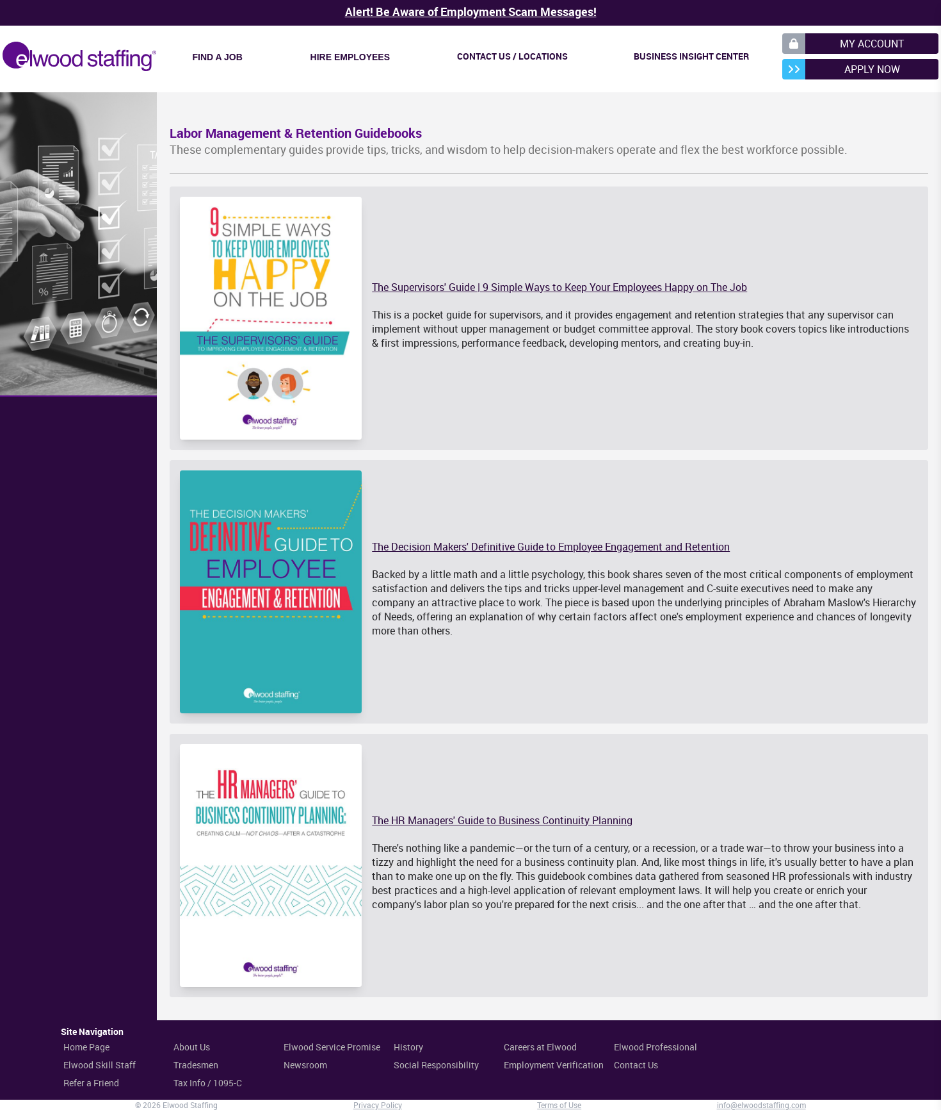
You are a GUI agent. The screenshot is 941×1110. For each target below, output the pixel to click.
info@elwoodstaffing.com (761, 1105)
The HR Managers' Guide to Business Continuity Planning (502, 820)
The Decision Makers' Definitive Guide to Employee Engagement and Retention (551, 547)
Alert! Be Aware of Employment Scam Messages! (471, 11)
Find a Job (218, 57)
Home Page (86, 1047)
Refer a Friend (91, 1083)
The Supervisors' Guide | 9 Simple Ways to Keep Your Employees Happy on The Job (559, 287)
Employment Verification (554, 1065)
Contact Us (636, 1065)
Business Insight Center (691, 56)
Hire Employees (350, 57)
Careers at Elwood (540, 1047)
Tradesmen (195, 1065)
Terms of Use (559, 1105)
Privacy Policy (377, 1105)
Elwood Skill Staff (99, 1065)
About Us (191, 1047)
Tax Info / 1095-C (207, 1083)
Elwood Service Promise (332, 1047)
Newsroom (305, 1065)
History (408, 1047)
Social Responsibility (436, 1065)
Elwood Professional (655, 1047)
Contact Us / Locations (512, 56)
